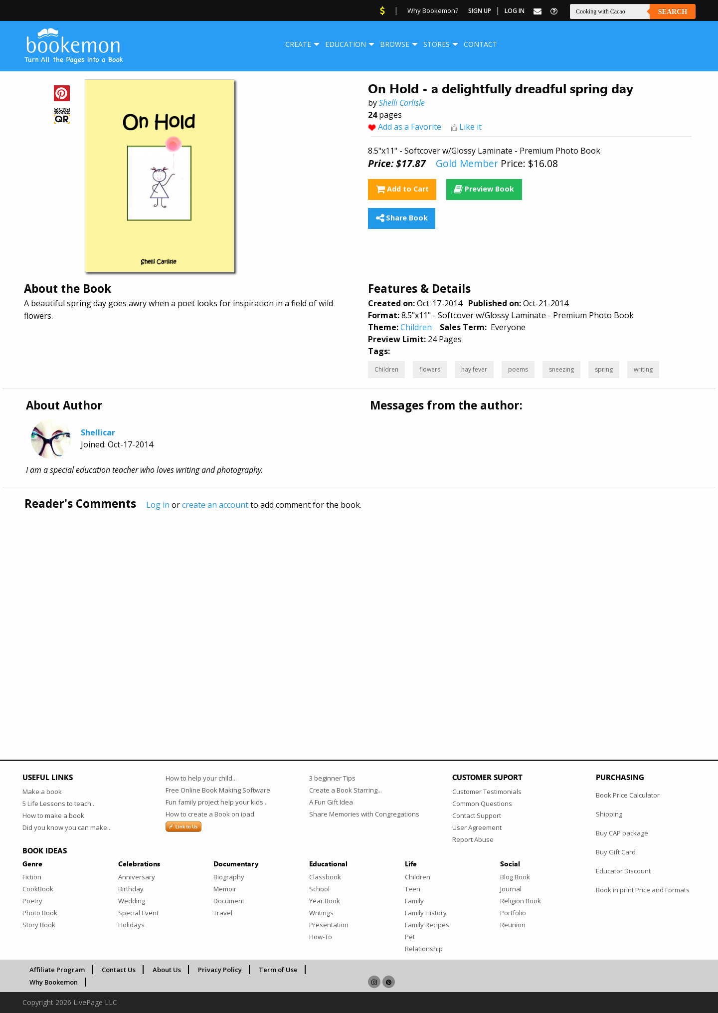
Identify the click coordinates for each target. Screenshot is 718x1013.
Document (228, 900)
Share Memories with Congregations (364, 814)
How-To (320, 936)
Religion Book (520, 900)
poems (518, 369)
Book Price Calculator (628, 795)
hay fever (474, 369)
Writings (321, 912)
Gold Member (467, 163)
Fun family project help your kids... (217, 802)
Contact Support (476, 815)
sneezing (561, 369)
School (319, 888)
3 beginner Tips (332, 778)
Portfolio (513, 912)
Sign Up (479, 10)
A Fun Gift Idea (331, 802)
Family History (426, 912)
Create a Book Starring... (345, 790)
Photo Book (39, 912)
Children (416, 327)
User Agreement (477, 827)
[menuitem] (298, 44)
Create (298, 44)
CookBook (37, 888)
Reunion (513, 924)
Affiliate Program (57, 969)
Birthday (131, 888)
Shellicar (98, 432)
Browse (394, 44)
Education (345, 44)
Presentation (329, 924)
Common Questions (482, 803)
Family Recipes (427, 924)
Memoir (224, 888)
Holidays (131, 924)
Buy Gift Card (616, 851)
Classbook (325, 876)
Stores (436, 44)
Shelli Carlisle (402, 102)
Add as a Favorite (409, 126)
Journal (511, 888)
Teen (412, 888)
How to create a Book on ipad (210, 814)
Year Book (324, 900)
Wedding (131, 900)
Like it (470, 126)
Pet (410, 936)
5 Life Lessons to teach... (59, 803)
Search (672, 11)
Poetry (32, 900)
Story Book (38, 924)
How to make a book (53, 815)
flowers (429, 369)
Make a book (42, 791)
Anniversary (136, 876)
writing (643, 369)
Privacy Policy (220, 969)
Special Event (138, 912)
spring (604, 369)
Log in (158, 504)
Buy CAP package (622, 832)
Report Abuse (473, 839)
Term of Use (278, 969)
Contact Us (119, 969)
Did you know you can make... (67, 827)
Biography (228, 876)
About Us (167, 969)
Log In (515, 10)
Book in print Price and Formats (643, 889)
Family (414, 900)
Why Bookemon (53, 982)
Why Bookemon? (432, 10)
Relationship (424, 948)
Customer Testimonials (487, 791)
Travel (222, 912)
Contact (480, 44)
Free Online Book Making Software (218, 790)
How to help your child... (201, 778)
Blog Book (515, 876)
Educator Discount (623, 870)
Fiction (31, 876)
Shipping (609, 814)
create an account (215, 504)
